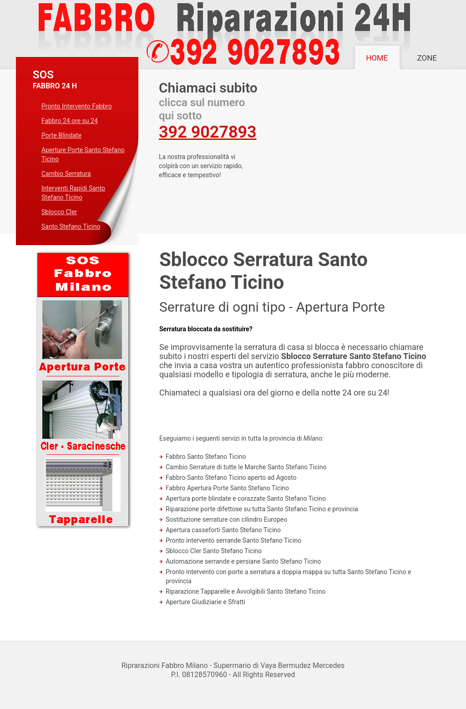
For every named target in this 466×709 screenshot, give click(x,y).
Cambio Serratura (66, 173)
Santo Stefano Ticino (70, 226)
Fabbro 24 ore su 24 (69, 120)
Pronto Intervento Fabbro (76, 106)
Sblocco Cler (59, 212)
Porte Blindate (61, 135)
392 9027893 (208, 132)
